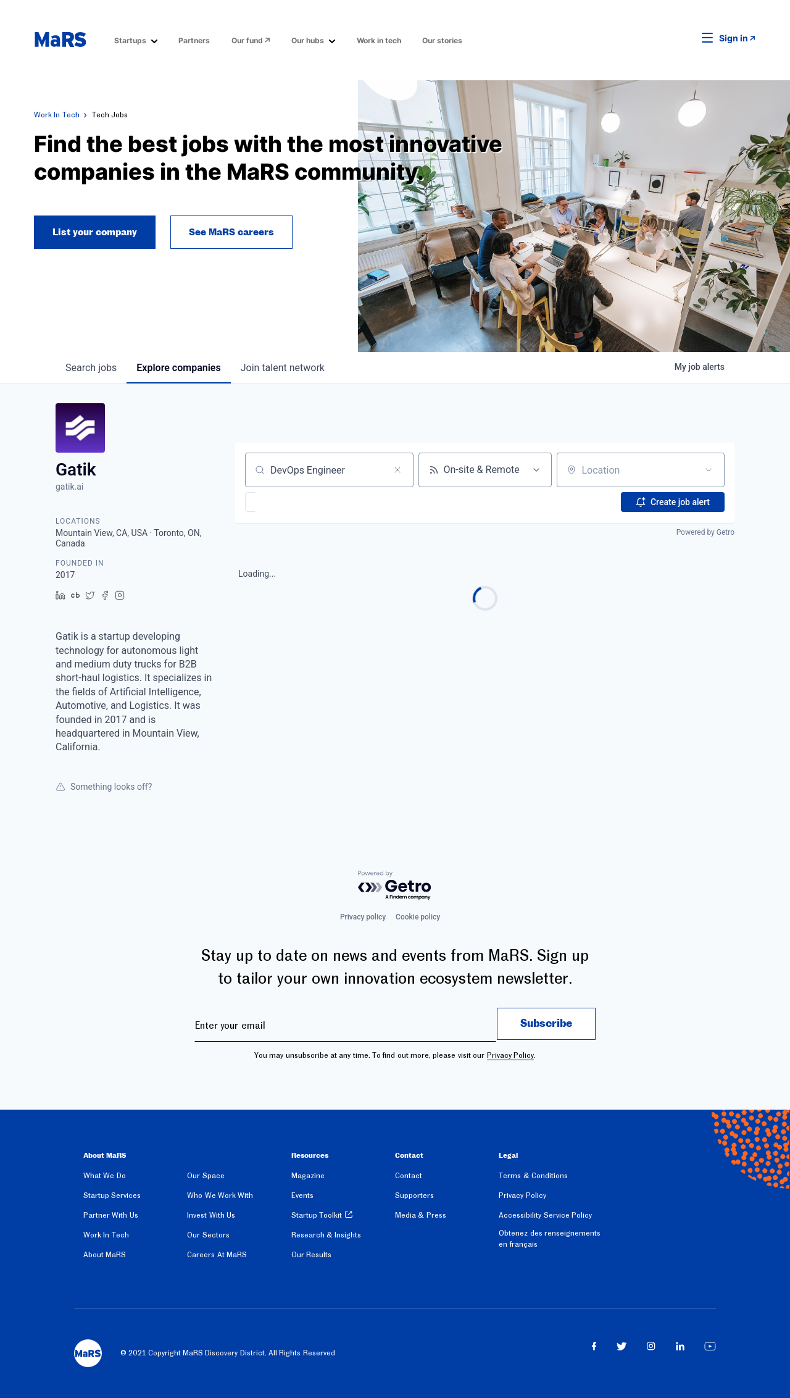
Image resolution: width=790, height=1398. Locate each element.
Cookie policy (418, 917)
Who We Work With (220, 1195)
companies (178, 368)
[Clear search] (397, 469)
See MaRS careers (231, 232)
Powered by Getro (705, 532)
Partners (194, 40)
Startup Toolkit (316, 1215)
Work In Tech (57, 115)
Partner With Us (110, 1215)
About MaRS (104, 1254)
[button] (688, 38)
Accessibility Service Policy (545, 1215)
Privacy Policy (510, 1055)
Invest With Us (211, 1215)
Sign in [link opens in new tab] (733, 38)
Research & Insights (326, 1235)
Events (302, 1195)
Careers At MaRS (217, 1254)
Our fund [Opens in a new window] (247, 40)
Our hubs (307, 40)
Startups (130, 40)
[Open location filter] (708, 469)
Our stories (442, 40)
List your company (94, 232)
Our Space (205, 1175)
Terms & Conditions (533, 1175)
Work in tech (379, 40)
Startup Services (112, 1195)
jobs (91, 368)
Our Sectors (208, 1235)
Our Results (311, 1254)
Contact (408, 1175)
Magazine (308, 1175)
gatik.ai (69, 487)
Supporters (414, 1195)
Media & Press (420, 1215)
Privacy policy (363, 917)
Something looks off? (104, 787)
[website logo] (60, 39)
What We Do (104, 1175)
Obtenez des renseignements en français (550, 1239)
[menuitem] (135, 39)
